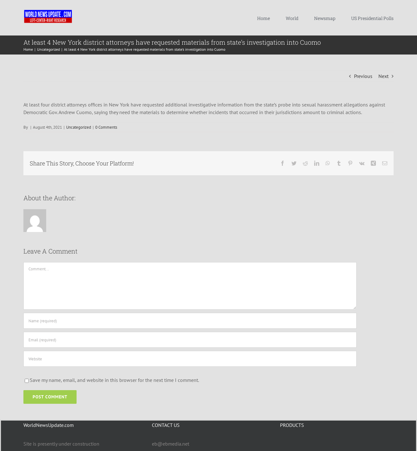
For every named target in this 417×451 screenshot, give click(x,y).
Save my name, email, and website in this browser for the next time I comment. (114, 380)
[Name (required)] (190, 321)
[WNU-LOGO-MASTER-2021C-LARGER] (48, 11)
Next (383, 76)
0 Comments (106, 127)
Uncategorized (78, 127)
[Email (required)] (190, 340)
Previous (363, 76)
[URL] (190, 359)
